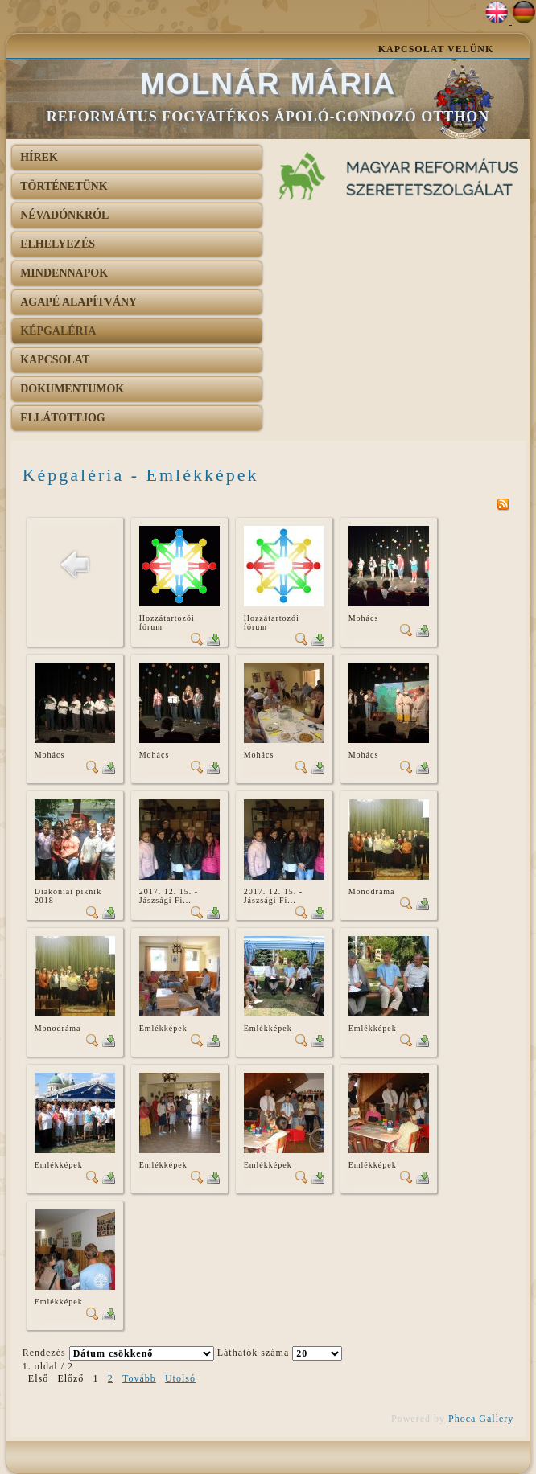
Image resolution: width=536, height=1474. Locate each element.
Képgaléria (58, 331)
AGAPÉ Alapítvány (78, 302)
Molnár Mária (268, 84)
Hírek (39, 157)
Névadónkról (64, 215)
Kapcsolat (54, 360)
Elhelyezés (57, 244)
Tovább (139, 1378)
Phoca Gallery (480, 1418)
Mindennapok (64, 273)
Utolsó (180, 1378)
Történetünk (63, 186)
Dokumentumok (72, 389)
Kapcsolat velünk (436, 49)
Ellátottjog (62, 418)
